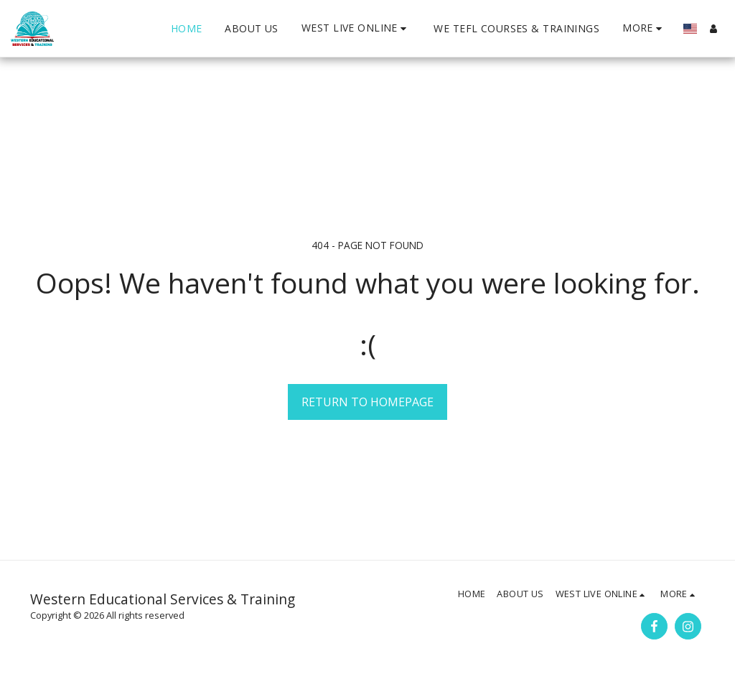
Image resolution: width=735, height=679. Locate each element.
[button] (356, 28)
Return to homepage (367, 402)
